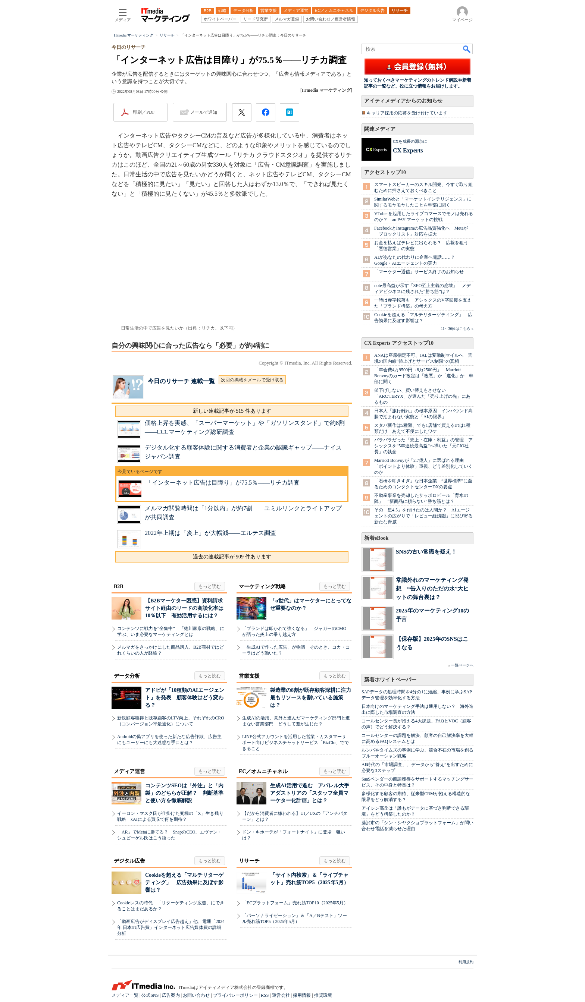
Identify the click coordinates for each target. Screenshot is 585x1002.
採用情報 (302, 995)
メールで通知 (203, 112)
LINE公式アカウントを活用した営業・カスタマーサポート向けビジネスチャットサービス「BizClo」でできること (295, 742)
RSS (265, 995)
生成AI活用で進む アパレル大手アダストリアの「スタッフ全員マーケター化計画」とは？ (309, 793)
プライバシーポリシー (235, 995)
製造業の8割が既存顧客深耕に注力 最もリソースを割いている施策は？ (313, 697)
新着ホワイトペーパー (390, 680)
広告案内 (171, 995)
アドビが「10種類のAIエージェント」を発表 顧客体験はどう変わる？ (184, 697)
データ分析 (127, 676)
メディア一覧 (125, 995)
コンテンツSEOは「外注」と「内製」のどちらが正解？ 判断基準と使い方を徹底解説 (184, 793)
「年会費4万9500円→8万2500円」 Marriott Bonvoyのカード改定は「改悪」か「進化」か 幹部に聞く (423, 375)
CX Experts (408, 150)
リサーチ (249, 861)
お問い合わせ (196, 995)
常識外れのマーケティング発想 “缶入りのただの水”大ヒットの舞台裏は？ (432, 588)
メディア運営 (129, 771)
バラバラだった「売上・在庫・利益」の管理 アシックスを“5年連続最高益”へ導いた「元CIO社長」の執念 (423, 445)
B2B (118, 586)
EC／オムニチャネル (263, 771)
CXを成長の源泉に (410, 141)
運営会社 (281, 995)
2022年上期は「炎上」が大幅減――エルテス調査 (210, 533)
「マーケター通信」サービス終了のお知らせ (419, 271)
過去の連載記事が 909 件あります (232, 557)
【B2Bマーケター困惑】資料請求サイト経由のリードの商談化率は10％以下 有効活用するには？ (184, 608)
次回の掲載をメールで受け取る (252, 379)
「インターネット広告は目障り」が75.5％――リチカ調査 (223, 482)
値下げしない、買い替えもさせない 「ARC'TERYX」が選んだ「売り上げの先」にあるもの (422, 396)
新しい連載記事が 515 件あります (232, 411)
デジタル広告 (129, 861)
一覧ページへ (462, 665)
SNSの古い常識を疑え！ (426, 551)
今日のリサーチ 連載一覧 (181, 381)
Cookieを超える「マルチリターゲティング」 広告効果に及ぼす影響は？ (184, 882)
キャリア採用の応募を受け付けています (407, 113)
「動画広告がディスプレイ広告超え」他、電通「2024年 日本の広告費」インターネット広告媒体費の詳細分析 (171, 927)
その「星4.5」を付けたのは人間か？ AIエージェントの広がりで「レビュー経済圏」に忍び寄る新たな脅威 (423, 515)
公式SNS (150, 995)
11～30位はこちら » (457, 329)
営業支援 (249, 676)
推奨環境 (323, 995)
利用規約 (466, 962)
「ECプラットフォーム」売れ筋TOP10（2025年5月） (295, 902)
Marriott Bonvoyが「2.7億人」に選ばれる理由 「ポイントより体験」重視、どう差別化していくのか (423, 466)
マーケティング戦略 (262, 586)
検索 (467, 49)
